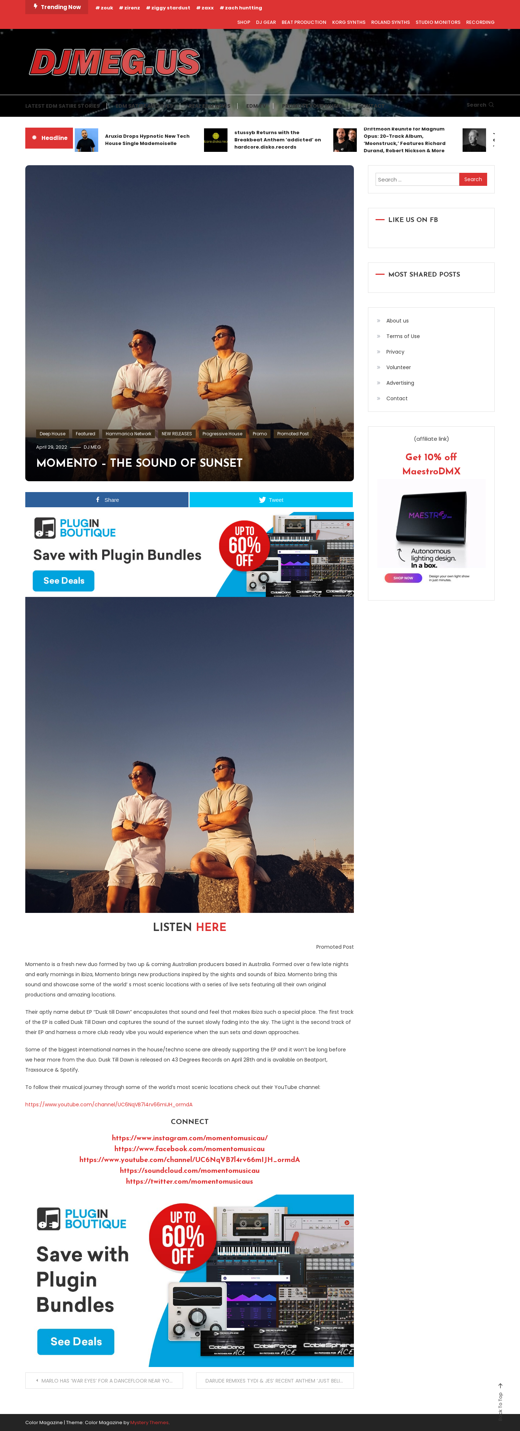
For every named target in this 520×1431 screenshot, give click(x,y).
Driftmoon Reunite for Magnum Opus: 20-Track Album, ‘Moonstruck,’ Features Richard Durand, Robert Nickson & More (405, 139)
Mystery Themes (149, 1422)
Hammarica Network (128, 434)
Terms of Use (403, 336)
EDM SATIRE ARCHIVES (144, 106)
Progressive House (222, 434)
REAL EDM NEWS (209, 106)
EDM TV (256, 106)
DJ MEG (92, 447)
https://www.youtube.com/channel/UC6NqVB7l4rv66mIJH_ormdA (108, 1104)
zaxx (208, 7)
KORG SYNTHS (348, 22)
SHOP (243, 22)
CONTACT (371, 106)
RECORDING (480, 22)
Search (481, 104)
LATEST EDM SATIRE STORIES (62, 106)
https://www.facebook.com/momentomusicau (189, 1149)
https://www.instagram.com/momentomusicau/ (190, 1138)
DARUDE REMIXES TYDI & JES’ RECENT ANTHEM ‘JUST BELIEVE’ (277, 1380)
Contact (397, 398)
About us (397, 320)
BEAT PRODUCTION (304, 22)
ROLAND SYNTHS (390, 22)
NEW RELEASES (177, 434)
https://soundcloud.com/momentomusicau (190, 1171)
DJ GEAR (266, 22)
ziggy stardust (170, 7)
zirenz (132, 7)
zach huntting (243, 7)
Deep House (52, 434)
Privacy (395, 351)
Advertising (400, 382)
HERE (211, 928)
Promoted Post (293, 434)
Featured (85, 434)
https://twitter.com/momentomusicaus (189, 1182)
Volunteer (398, 367)
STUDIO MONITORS (438, 22)
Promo (260, 434)
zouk (107, 7)
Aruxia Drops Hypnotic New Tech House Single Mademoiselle (147, 140)
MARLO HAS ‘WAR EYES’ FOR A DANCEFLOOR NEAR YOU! (108, 1380)
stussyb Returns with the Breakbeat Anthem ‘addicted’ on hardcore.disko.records (277, 139)
